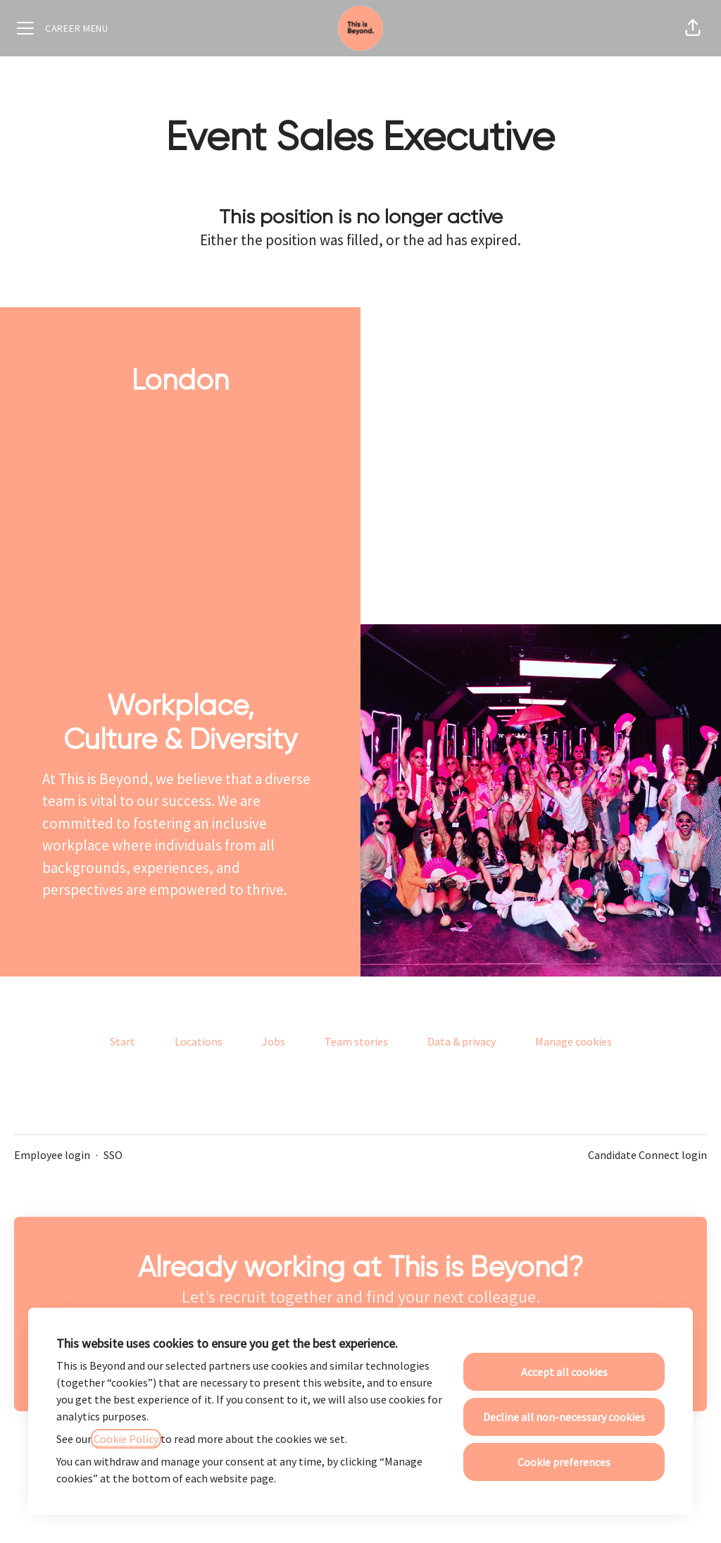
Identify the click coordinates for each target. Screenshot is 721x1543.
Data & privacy (461, 1041)
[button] (693, 28)
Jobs (273, 1041)
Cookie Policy (126, 1439)
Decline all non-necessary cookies (564, 1417)
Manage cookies (573, 1041)
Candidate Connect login (647, 1155)
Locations (198, 1041)
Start (122, 1041)
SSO (113, 1155)
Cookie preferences (564, 1462)
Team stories (356, 1041)
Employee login (52, 1155)
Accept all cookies (564, 1372)
